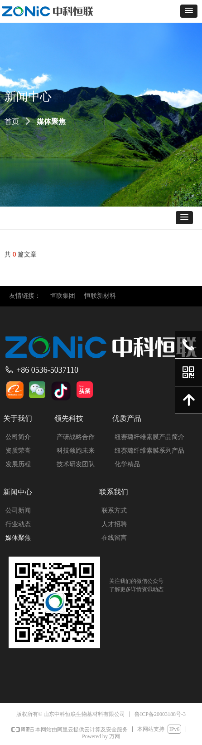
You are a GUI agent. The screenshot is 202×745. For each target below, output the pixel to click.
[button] (188, 11)
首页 (12, 121)
